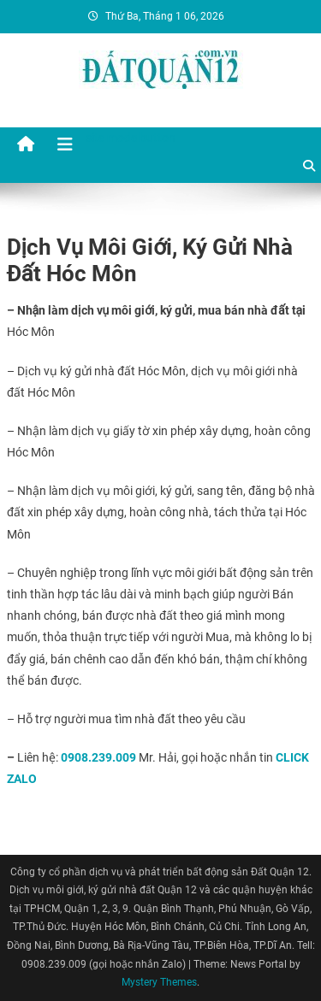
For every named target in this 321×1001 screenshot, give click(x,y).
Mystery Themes (159, 982)
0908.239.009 (98, 757)
